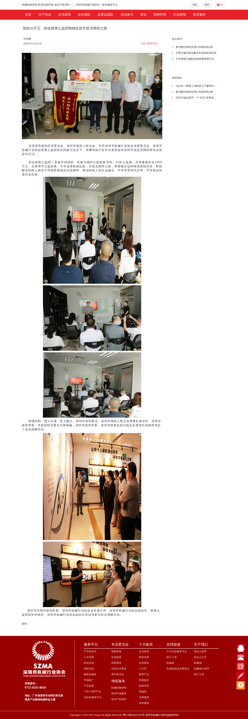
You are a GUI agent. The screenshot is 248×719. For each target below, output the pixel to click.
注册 (194, 5)
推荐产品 (144, 674)
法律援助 (144, 697)
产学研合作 (90, 651)
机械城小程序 (201, 668)
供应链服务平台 (93, 697)
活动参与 (126, 14)
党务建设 (144, 703)
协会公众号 (200, 657)
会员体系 (64, 14)
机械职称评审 (119, 687)
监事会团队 (105, 14)
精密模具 (116, 663)
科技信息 (89, 663)
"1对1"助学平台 (92, 691)
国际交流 (89, 668)
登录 (207, 5)
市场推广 (89, 680)
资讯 (143, 14)
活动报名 (144, 663)
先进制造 (116, 657)
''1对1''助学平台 (149, 43)
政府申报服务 (119, 693)
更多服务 (199, 14)
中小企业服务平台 (176, 651)
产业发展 (89, 685)
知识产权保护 (119, 699)
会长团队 (84, 14)
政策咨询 (144, 657)
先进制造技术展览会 (177, 668)
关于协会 (44, 14)
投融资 (143, 691)
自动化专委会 (119, 668)
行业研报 (179, 14)
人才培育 (89, 657)
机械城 (170, 663)
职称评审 (160, 14)
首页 (28, 14)
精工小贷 (171, 657)
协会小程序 (200, 651)
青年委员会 (117, 674)
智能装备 (116, 651)
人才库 (143, 668)
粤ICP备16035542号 (134, 715)
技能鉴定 (144, 680)
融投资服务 (90, 674)
